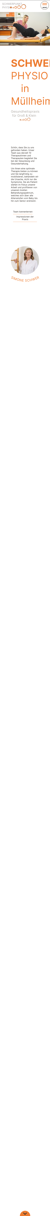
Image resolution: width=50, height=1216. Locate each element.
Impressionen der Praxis (25, 218)
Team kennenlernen (23, 211)
